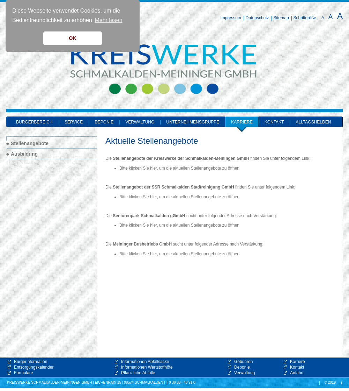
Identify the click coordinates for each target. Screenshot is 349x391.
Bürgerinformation (30, 361)
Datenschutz (257, 17)
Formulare (23, 372)
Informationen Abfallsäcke (145, 361)
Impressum (231, 17)
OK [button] (72, 38)
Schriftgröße (305, 17)
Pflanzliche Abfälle (138, 372)
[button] (272, 328)
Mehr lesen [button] (108, 20)
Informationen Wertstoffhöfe (147, 367)
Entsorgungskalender (33, 367)
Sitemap (281, 17)
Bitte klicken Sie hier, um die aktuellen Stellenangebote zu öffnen (179, 168)
